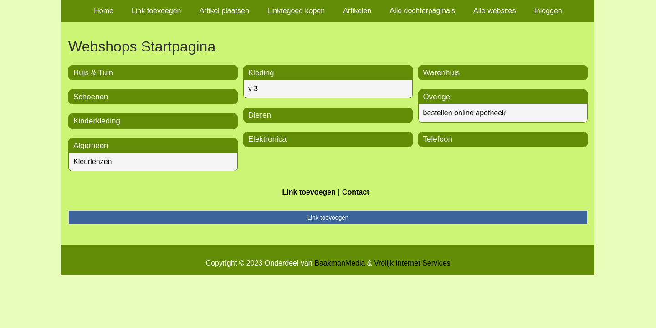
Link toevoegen (156, 11)
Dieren (259, 115)
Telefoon (437, 139)
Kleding (261, 72)
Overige (437, 96)
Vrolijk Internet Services (412, 263)
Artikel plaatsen (224, 11)
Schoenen (90, 96)
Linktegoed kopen (296, 11)
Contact (355, 192)
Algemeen (90, 145)
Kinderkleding (96, 121)
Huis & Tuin (93, 72)
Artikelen (357, 11)
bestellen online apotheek (464, 113)
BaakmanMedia (339, 263)
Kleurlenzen (92, 161)
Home (103, 11)
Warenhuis (441, 72)
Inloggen (548, 11)
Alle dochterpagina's (422, 11)
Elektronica (267, 139)
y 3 (253, 88)
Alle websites (494, 11)
